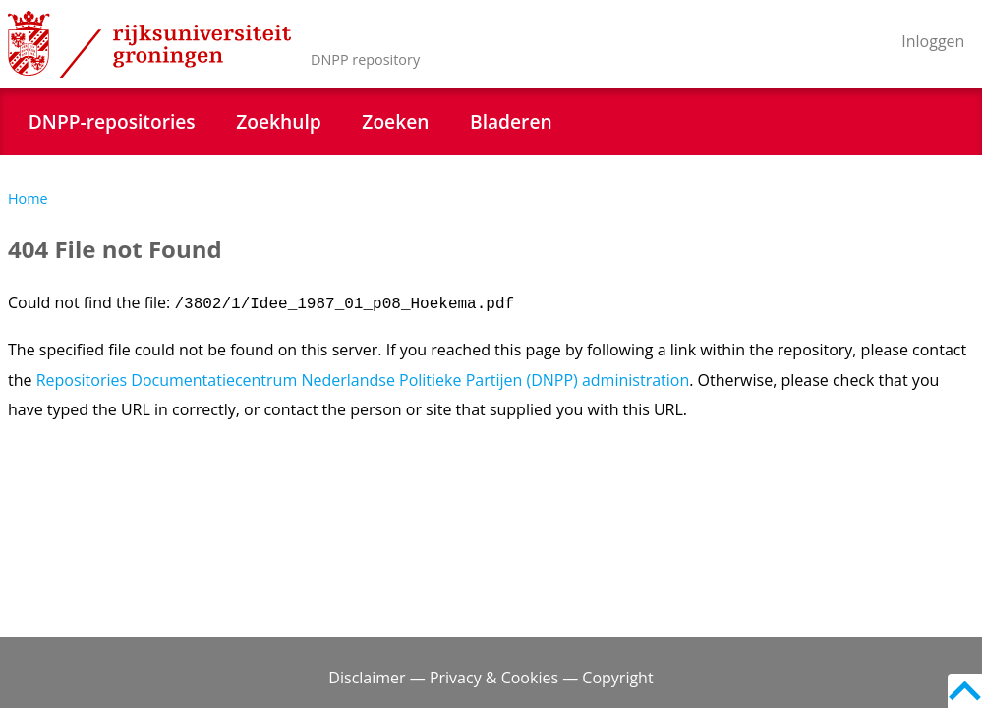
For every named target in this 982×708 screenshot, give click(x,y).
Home (28, 199)
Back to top (965, 691)
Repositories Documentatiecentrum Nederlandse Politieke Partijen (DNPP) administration (363, 380)
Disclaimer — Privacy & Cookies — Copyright (490, 677)
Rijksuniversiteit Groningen (149, 44)
